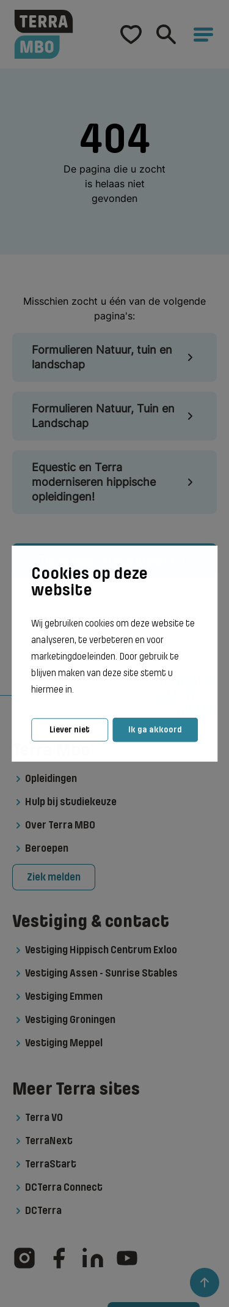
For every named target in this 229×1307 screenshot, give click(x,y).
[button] (77, 690)
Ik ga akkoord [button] (155, 729)
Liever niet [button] (69, 729)
